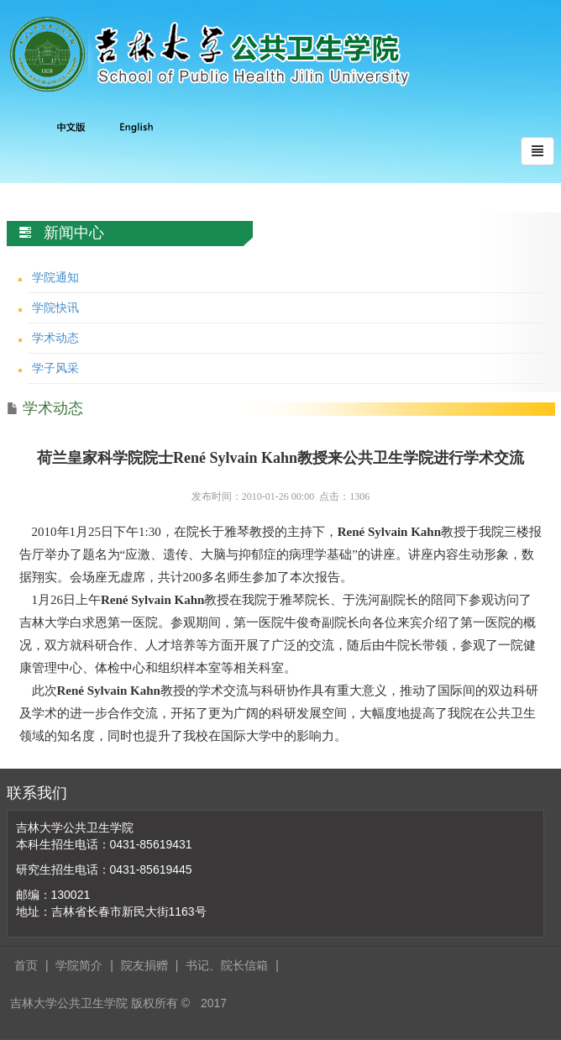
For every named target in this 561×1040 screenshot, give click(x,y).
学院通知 (55, 277)
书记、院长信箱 (227, 965)
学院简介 (78, 965)
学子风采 (55, 368)
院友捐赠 (144, 965)
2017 (214, 1003)
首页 (26, 965)
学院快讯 (55, 307)
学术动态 (55, 337)
